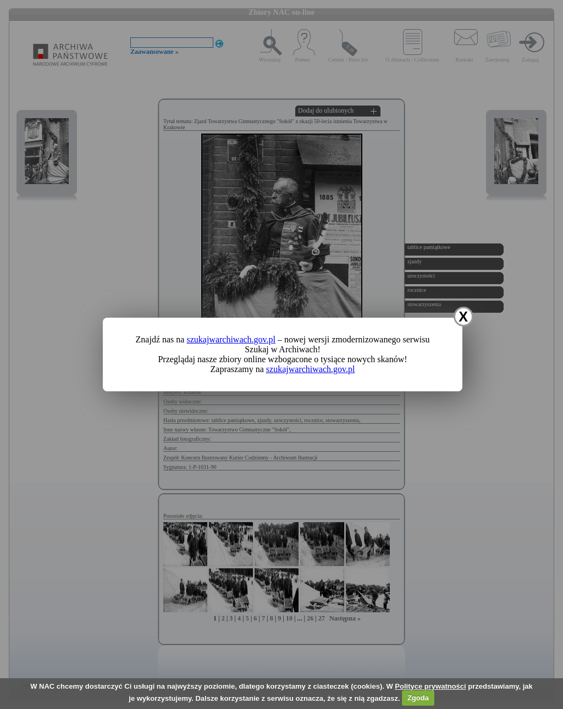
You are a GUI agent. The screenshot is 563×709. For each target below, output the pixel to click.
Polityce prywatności (430, 686)
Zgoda (418, 698)
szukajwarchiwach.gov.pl (230, 339)
